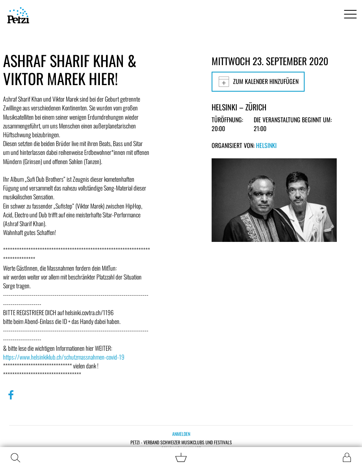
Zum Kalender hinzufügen (258, 82)
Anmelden (181, 434)
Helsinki (266, 145)
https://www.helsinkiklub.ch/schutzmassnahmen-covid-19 (63, 357)
